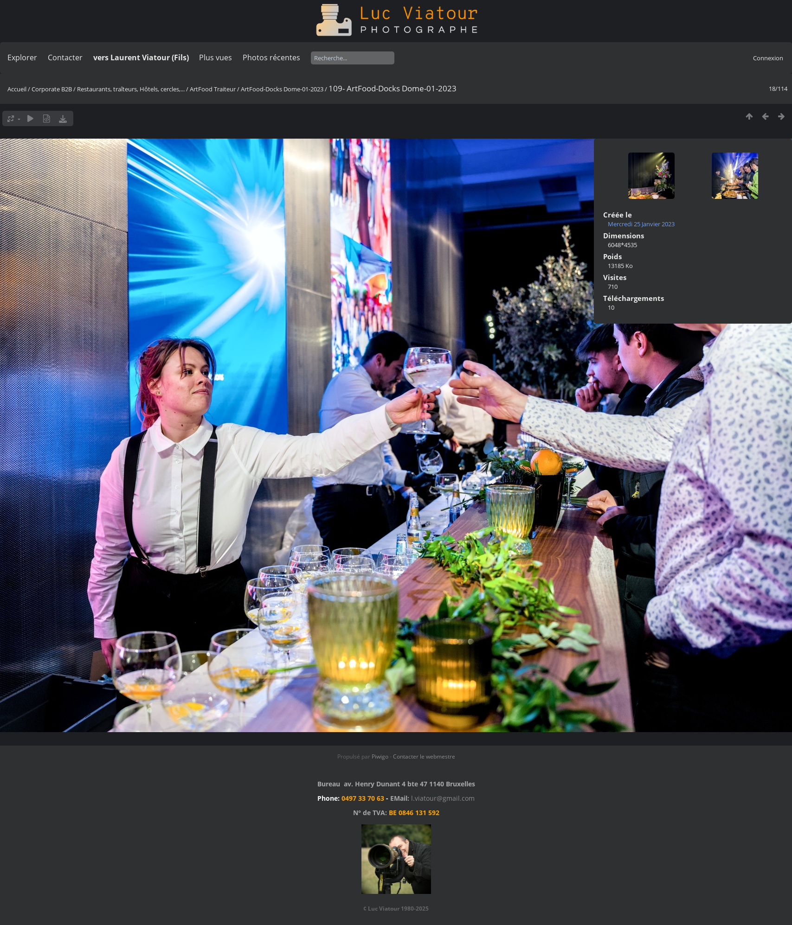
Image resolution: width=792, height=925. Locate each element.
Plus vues (215, 57)
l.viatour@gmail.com (443, 798)
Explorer (22, 57)
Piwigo (380, 756)
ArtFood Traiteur (213, 89)
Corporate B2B (52, 89)
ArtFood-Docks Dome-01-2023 (282, 89)
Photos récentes (271, 57)
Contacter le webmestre (424, 756)
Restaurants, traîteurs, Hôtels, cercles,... (131, 89)
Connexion (768, 58)
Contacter (65, 57)
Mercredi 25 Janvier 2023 (641, 224)
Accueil (16, 89)
